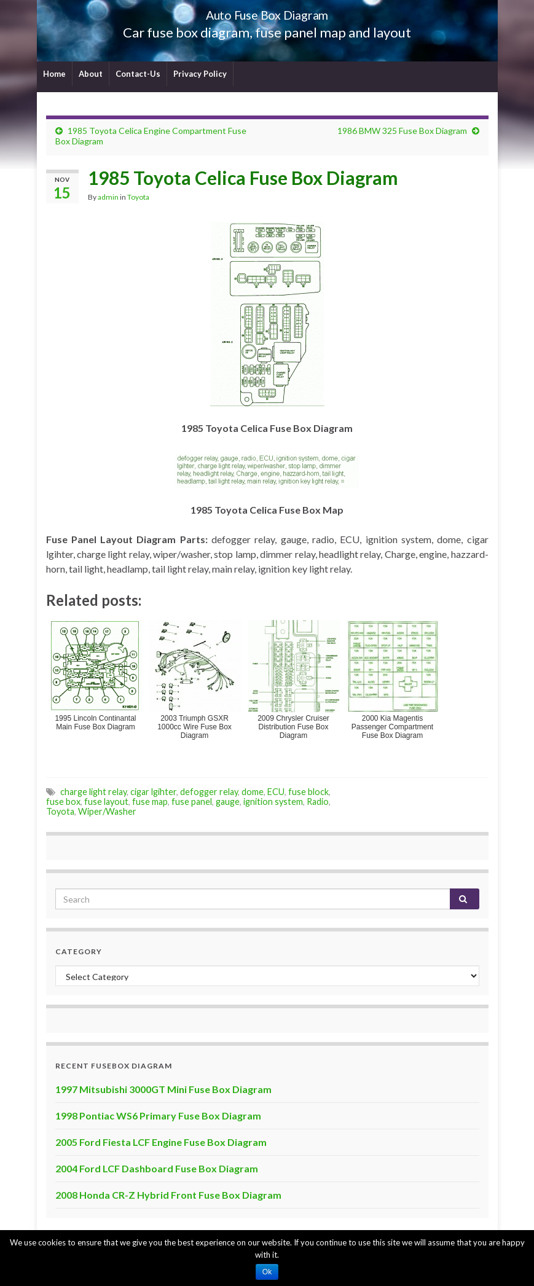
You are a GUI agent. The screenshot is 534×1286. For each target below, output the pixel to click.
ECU (276, 791)
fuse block (308, 791)
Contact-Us (138, 74)
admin (108, 197)
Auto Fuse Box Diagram (267, 12)
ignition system (273, 801)
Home (54, 74)
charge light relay (93, 791)
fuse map (150, 801)
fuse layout (106, 801)
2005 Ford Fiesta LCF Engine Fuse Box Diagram (161, 1142)
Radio (318, 801)
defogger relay (209, 791)
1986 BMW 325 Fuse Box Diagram (402, 130)
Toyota (138, 197)
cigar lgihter (153, 791)
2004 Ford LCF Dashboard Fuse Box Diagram (156, 1168)
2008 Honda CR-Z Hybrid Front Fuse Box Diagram (168, 1195)
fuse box (63, 801)
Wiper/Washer (107, 811)
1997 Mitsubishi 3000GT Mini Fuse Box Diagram (163, 1089)
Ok (267, 1272)
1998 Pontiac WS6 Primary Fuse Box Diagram (158, 1115)
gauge (228, 801)
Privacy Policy (200, 74)
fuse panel (191, 801)
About (91, 74)
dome (252, 791)
